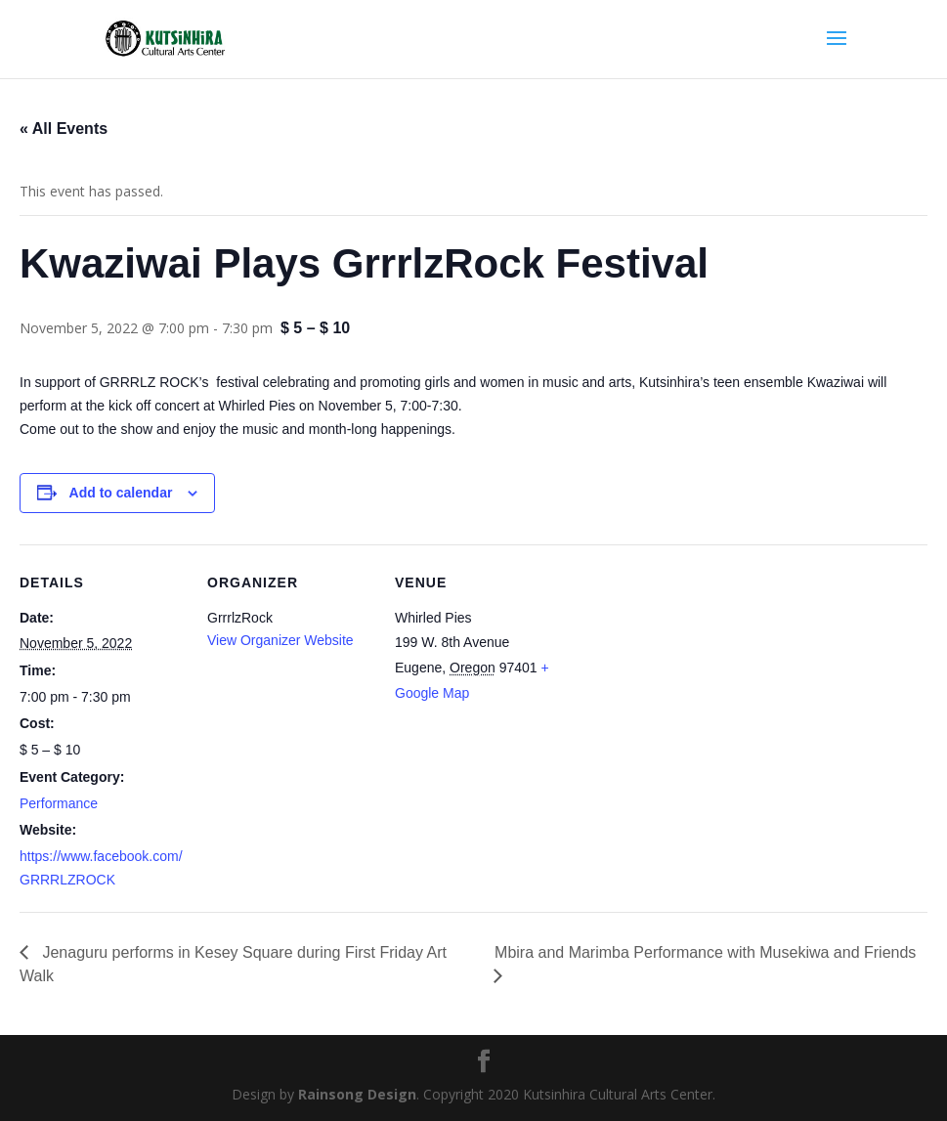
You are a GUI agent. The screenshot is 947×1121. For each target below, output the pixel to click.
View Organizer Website (280, 640)
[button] (473, 430)
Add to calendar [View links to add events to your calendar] (121, 492)
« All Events (64, 128)
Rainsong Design (357, 1094)
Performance (59, 803)
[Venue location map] (685, 679)
